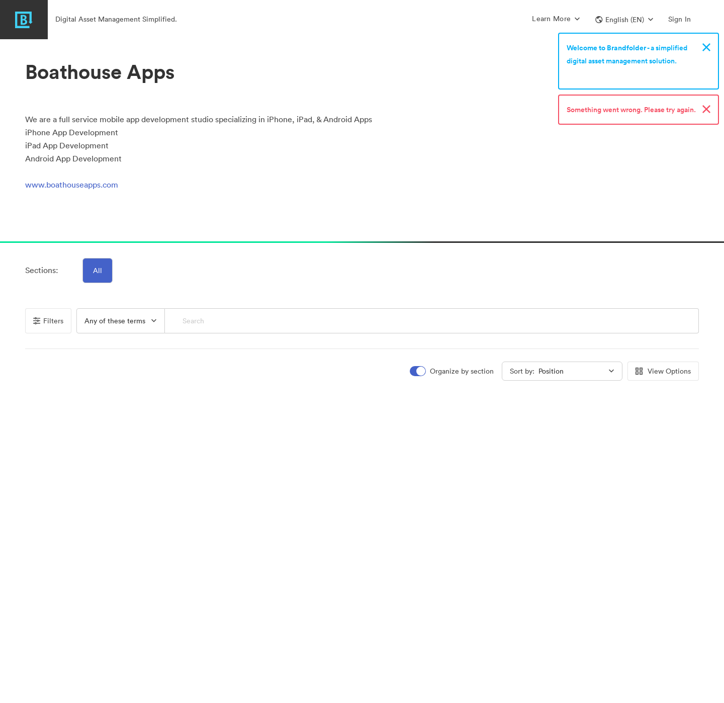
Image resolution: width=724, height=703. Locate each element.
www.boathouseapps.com (71, 185)
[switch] (452, 371)
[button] (624, 19)
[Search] (431, 320)
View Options (663, 371)
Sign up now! (590, 74)
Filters (48, 320)
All (97, 270)
